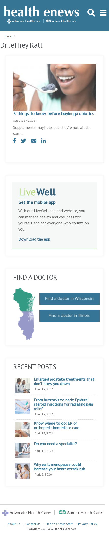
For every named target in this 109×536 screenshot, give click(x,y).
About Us (14, 524)
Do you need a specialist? (55, 444)
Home (8, 36)
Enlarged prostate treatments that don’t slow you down (64, 381)
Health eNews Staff (59, 524)
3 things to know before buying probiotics (53, 113)
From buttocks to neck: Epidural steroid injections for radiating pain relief (63, 404)
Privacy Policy (87, 524)
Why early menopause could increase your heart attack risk (59, 466)
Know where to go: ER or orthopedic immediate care (56, 425)
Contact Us (32, 524)
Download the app (34, 239)
